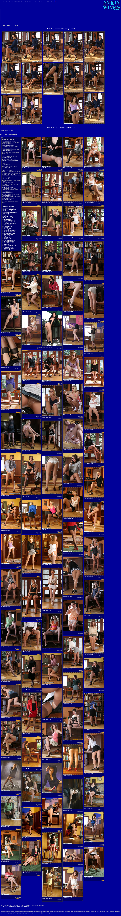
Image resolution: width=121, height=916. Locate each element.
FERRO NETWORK (27, 171)
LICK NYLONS (26, 168)
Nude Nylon (27, 220)
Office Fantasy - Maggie (68, 899)
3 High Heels (27, 239)
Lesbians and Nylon (30, 224)
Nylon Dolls (27, 251)
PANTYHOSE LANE (27, 193)
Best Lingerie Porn (29, 232)
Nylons (26, 228)
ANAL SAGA (25, 179)
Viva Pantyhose (28, 235)
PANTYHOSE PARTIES (28, 146)
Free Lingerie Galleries (30, 213)
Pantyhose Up (28, 227)
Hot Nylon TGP (27, 214)
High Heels (27, 237)
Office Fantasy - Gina (88, 484)
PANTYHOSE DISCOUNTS (29, 156)
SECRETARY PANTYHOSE (29, 142)
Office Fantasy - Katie (5, 657)
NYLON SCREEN (26, 158)
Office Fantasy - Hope (5, 579)
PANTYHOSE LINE (27, 151)
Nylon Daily (27, 225)
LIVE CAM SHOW (30, 1)
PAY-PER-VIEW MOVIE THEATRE (12, 1)
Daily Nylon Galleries (30, 231)
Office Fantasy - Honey (5, 501)
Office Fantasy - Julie (5, 618)
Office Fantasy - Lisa (5, 770)
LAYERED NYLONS (27, 188)
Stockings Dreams (28, 209)
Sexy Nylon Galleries (30, 223)
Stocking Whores (29, 230)
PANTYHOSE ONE (27, 149)
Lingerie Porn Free (28, 216)
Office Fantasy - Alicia (46, 168)
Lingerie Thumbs (28, 217)
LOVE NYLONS (26, 165)
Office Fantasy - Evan (46, 416)
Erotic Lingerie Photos (29, 210)
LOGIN (41, 1)
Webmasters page (51, 914)
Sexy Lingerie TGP (29, 221)
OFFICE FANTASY (27, 200)
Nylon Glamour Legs (30, 246)
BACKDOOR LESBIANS (28, 175)
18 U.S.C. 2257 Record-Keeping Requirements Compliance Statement (14, 907)
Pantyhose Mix (28, 248)
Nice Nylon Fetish (29, 244)
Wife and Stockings (29, 241)
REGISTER (49, 1)
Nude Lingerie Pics (28, 218)
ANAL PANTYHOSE (27, 184)
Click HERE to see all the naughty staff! (61, 29)
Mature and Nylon (29, 249)
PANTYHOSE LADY (27, 196)
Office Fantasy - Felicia (5, 466)
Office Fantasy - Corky (47, 346)
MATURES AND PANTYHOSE (30, 161)
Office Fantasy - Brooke (89, 277)
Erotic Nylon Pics (28, 211)
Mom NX (26, 245)
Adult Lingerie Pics (29, 234)
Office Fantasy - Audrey (5, 170)
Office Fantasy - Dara (46, 381)
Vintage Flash (28, 238)
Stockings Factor (29, 242)
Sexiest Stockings (28, 207)
